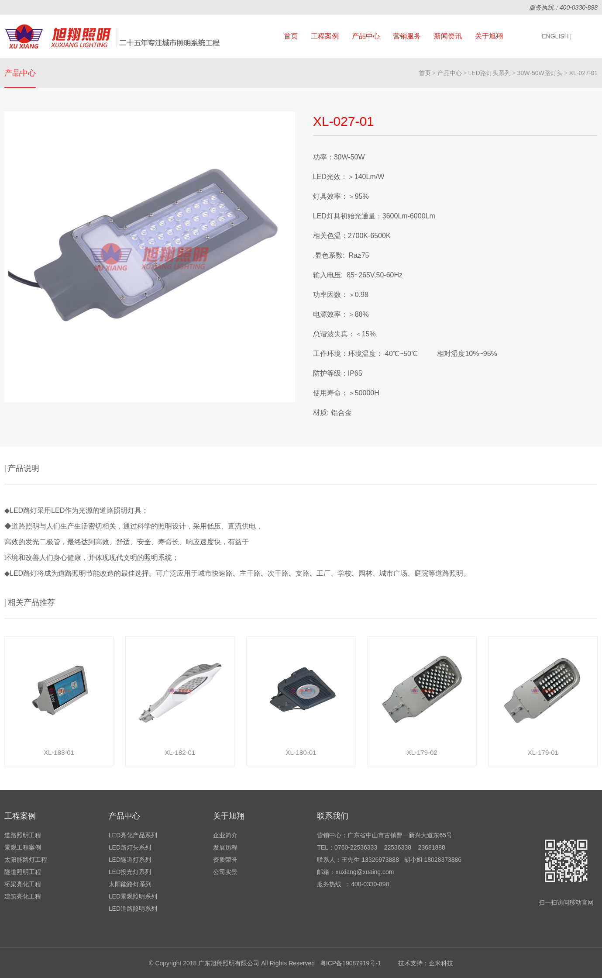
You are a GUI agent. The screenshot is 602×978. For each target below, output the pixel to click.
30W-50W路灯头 (540, 72)
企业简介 (225, 835)
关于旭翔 (489, 36)
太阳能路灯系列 (130, 884)
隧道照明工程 (22, 871)
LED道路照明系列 (133, 908)
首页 (291, 36)
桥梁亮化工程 (22, 884)
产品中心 (366, 36)
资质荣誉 (225, 859)
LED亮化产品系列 (133, 835)
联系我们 (332, 816)
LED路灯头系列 (489, 72)
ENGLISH (556, 36)
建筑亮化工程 (22, 896)
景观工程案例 (22, 847)
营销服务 (407, 36)
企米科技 (441, 963)
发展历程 (225, 847)
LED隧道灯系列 (130, 859)
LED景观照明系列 (133, 896)
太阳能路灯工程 (25, 859)
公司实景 (225, 871)
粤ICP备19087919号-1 (350, 963)
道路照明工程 (22, 835)
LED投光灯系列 (130, 871)
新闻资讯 (448, 36)
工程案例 (325, 36)
